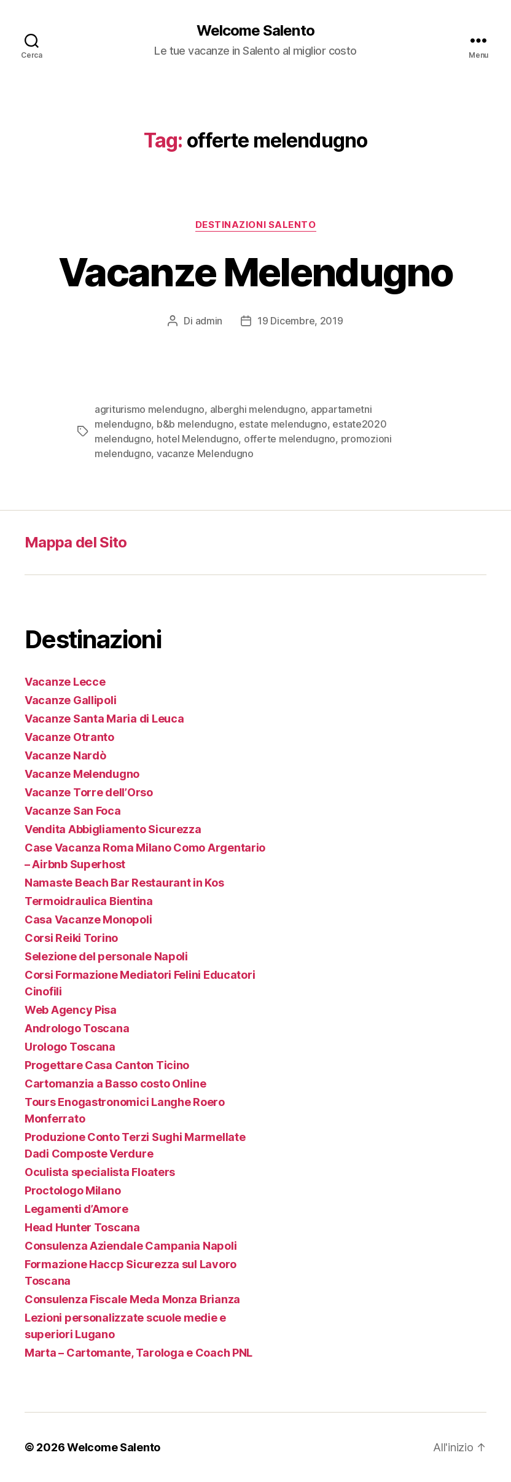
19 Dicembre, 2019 (300, 321)
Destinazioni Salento (255, 224)
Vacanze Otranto (69, 737)
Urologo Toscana (70, 1046)
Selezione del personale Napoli (106, 956)
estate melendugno (283, 424)
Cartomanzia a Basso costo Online (115, 1083)
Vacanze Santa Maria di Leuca (104, 718)
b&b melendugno (195, 424)
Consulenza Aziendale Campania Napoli (130, 1245)
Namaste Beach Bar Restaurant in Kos (124, 882)
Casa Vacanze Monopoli (88, 919)
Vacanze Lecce (65, 681)
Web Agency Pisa (71, 1009)
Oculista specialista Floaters (100, 1172)
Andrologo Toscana (77, 1028)
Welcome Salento (255, 30)
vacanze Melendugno (205, 453)
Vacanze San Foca (73, 810)
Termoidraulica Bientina (89, 901)
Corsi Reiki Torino (71, 937)
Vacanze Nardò (65, 755)
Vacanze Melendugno (255, 272)
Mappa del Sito (76, 542)
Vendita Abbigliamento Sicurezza (113, 829)
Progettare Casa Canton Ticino (107, 1065)
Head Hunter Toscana (82, 1227)
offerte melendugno (289, 439)
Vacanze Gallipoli (70, 700)
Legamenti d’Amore (76, 1208)
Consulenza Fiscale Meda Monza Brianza (132, 1299)
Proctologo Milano (72, 1190)
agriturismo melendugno (150, 409)
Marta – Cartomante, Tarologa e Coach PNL (138, 1352)
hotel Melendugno (198, 439)
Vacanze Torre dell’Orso (89, 792)
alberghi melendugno (258, 409)
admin (209, 321)
